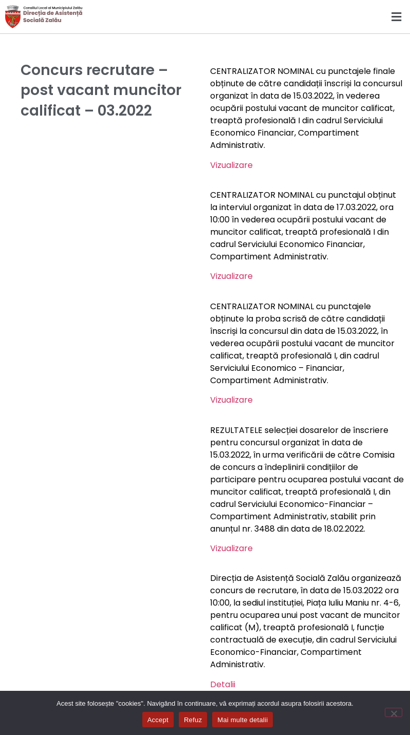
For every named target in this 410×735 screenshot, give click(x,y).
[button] (307, 16)
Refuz (193, 720)
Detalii (222, 684)
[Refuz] (393, 712)
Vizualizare (231, 165)
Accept (158, 720)
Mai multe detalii (242, 720)
